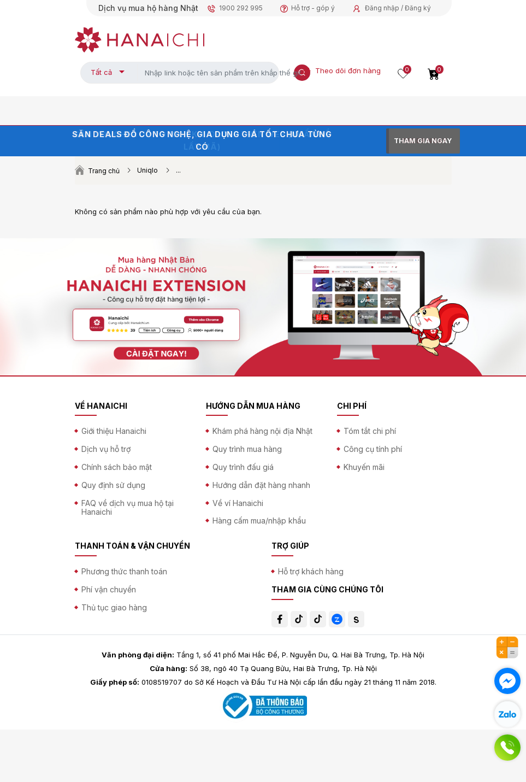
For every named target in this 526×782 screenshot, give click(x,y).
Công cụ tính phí (373, 449)
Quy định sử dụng (113, 485)
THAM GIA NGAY (423, 141)
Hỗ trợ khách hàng (311, 571)
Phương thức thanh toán (124, 571)
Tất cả (101, 72)
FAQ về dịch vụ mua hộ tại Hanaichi (127, 507)
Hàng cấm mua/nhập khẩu (259, 520)
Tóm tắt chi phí (370, 431)
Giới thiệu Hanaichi (113, 431)
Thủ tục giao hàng (114, 607)
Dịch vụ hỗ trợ (106, 449)
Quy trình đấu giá (243, 467)
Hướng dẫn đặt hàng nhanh (261, 485)
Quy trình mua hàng (247, 449)
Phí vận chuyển (108, 589)
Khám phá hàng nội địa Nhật (262, 431)
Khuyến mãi (364, 467)
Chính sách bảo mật (116, 467)
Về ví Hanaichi (237, 503)
